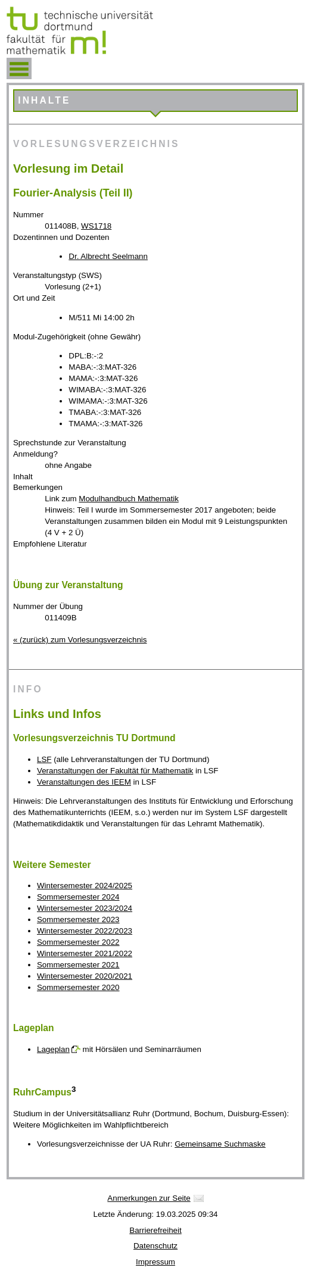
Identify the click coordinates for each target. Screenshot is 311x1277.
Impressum (155, 1261)
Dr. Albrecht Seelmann (108, 256)
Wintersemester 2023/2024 (84, 908)
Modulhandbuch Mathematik (128, 498)
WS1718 (96, 225)
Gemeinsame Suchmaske (220, 1143)
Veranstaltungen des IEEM (84, 782)
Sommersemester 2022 (78, 942)
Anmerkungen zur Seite (148, 1198)
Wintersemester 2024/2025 (84, 885)
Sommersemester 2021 (78, 964)
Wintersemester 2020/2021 (84, 976)
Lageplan (53, 1049)
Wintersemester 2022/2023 (84, 930)
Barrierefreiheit (155, 1230)
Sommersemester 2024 (78, 896)
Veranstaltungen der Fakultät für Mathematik (115, 770)
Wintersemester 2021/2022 (84, 953)
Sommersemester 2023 (78, 919)
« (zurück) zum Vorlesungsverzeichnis (80, 639)
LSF (44, 759)
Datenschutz (155, 1245)
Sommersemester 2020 (78, 987)
